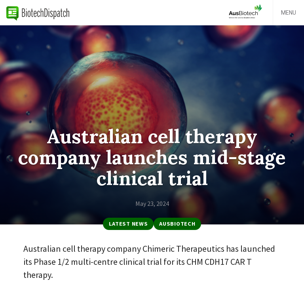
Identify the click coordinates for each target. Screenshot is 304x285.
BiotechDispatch (38, 12)
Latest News (128, 223)
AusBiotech (177, 223)
